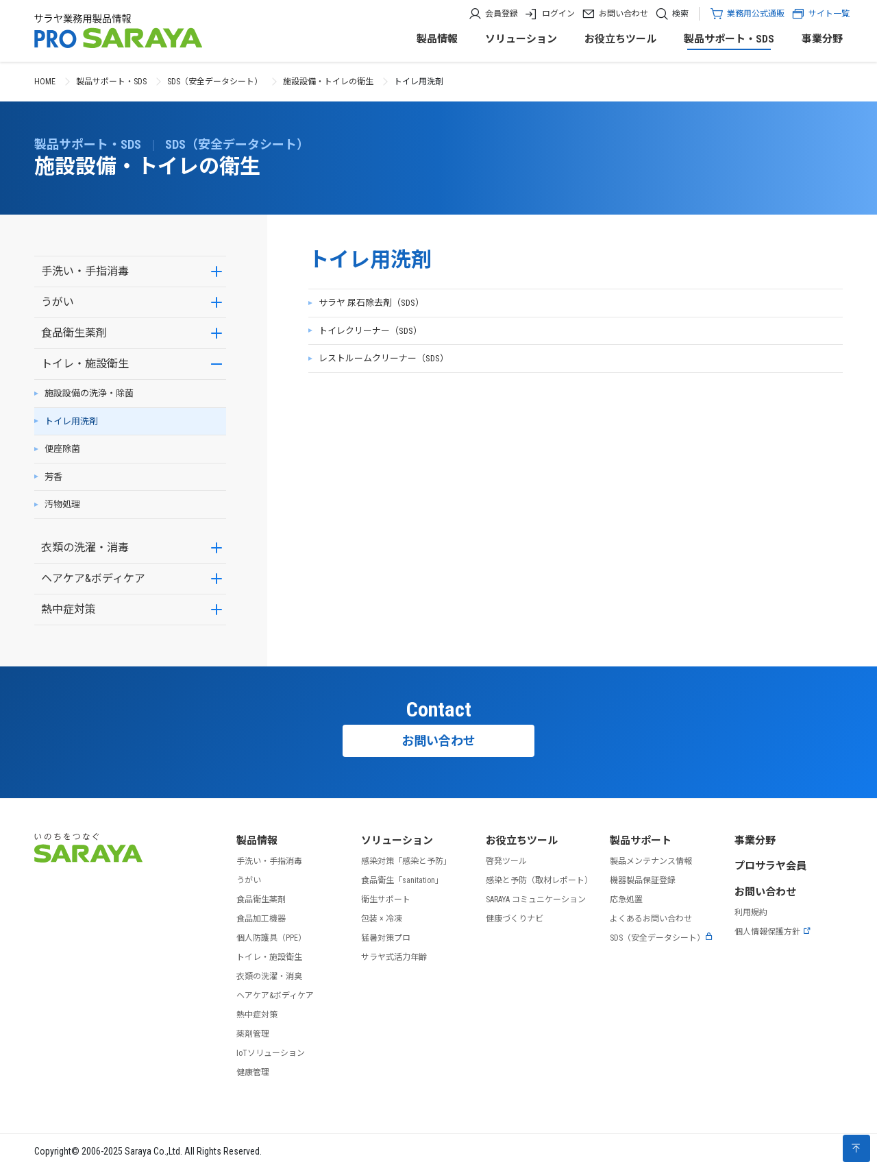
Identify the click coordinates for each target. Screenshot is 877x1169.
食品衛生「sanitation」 (402, 880)
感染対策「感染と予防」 (406, 861)
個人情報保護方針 (772, 932)
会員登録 (501, 14)
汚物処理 (62, 504)
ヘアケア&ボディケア (93, 578)
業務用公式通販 (756, 14)
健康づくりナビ (514, 919)
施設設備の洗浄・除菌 (89, 393)
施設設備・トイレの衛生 (328, 81)
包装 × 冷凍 (381, 919)
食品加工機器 (261, 919)
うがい (57, 302)
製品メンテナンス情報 (651, 861)
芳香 (53, 477)
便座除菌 (62, 449)
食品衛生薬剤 (74, 332)
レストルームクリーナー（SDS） (384, 358)
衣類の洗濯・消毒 (85, 547)
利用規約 (750, 912)
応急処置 (626, 899)
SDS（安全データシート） (214, 81)
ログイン (558, 14)
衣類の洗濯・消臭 (269, 976)
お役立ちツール (620, 39)
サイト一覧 (820, 14)
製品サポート (640, 840)
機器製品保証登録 (643, 880)
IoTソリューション (270, 1053)
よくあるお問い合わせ (651, 919)
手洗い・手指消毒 (85, 271)
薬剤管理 (252, 1034)
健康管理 (252, 1072)
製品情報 (437, 39)
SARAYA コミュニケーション (536, 899)
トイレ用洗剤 (71, 421)
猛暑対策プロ (385, 938)
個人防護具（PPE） (271, 938)
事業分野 (822, 39)
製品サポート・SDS (729, 39)
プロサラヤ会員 (770, 866)
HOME (44, 81)
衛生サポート (385, 899)
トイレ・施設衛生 (85, 363)
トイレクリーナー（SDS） (370, 331)
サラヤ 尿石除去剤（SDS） (371, 303)
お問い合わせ (623, 14)
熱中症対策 (68, 609)
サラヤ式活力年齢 (394, 957)
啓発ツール (506, 861)
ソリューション (521, 39)
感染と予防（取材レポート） (539, 880)
